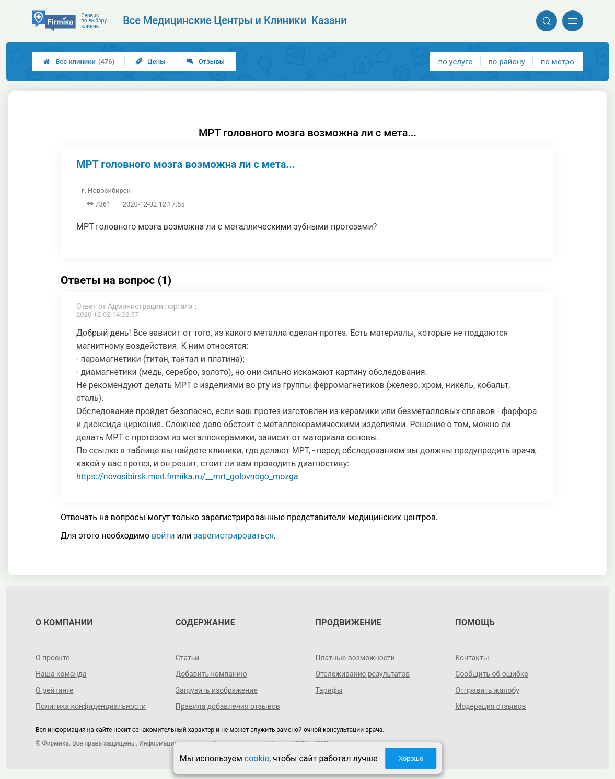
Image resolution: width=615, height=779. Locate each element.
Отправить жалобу (487, 690)
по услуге (455, 61)
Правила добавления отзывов (228, 706)
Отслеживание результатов (363, 674)
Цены (150, 61)
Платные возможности (355, 658)
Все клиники (78, 61)
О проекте (53, 658)
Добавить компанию (211, 674)
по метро (557, 61)
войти (163, 536)
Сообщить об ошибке (491, 674)
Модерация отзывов (490, 706)
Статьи (188, 658)
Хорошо (410, 758)
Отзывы (206, 61)
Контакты (472, 658)
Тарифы (329, 690)
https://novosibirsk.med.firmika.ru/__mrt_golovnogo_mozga (187, 477)
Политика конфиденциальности (91, 706)
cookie (257, 758)
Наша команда (61, 674)
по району (506, 61)
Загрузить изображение (217, 690)
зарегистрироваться (233, 536)
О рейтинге (55, 690)
